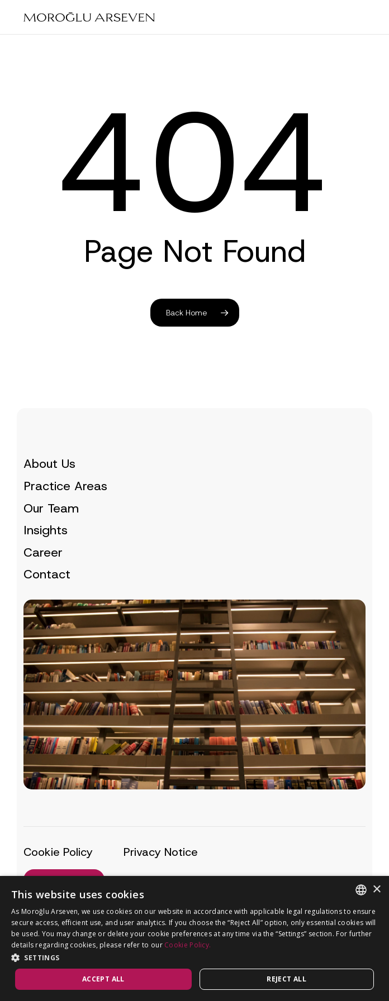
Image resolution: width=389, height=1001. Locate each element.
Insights (45, 530)
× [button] (376, 889)
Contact (46, 574)
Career (43, 552)
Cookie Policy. (187, 945)
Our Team (51, 508)
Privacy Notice (161, 852)
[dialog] (194, 938)
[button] (194, 957)
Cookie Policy (58, 852)
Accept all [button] (103, 979)
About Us (49, 464)
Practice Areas (65, 486)
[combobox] (361, 889)
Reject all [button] (286, 979)
